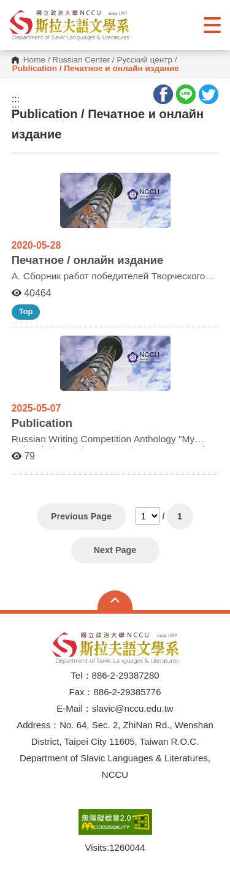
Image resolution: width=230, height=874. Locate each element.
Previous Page (81, 516)
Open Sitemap (115, 600)
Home (34, 60)
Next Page (115, 550)
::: (16, 99)
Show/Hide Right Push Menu (212, 25)
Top (26, 311)
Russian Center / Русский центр (112, 60)
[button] (69, 25)
